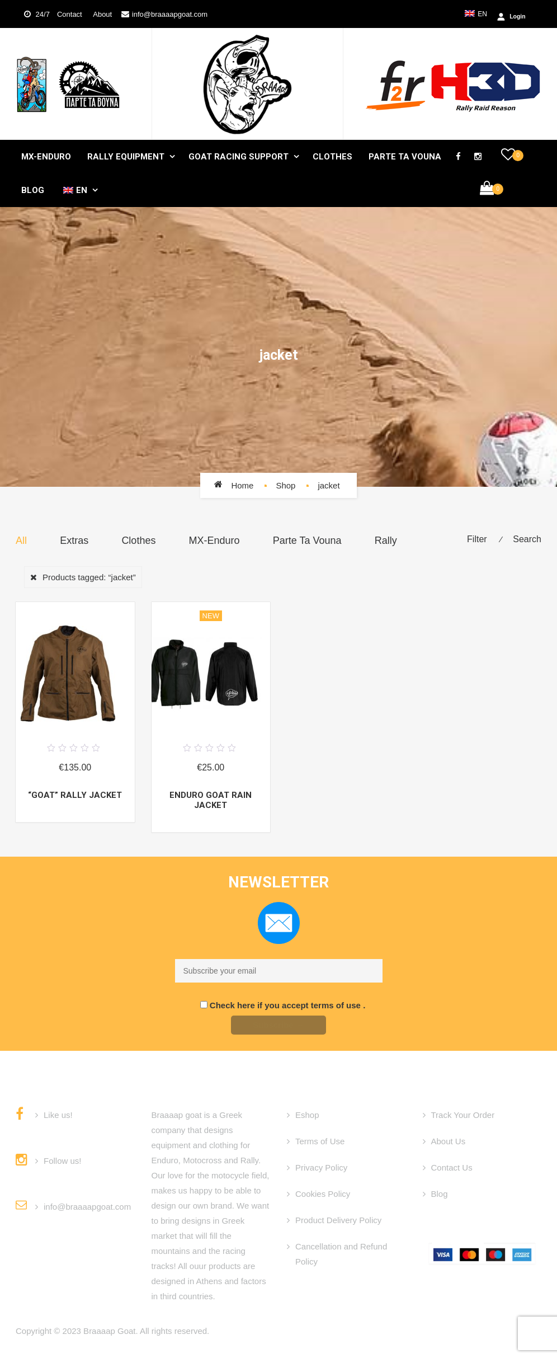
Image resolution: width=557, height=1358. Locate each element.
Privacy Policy (321, 1167)
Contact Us (452, 1167)
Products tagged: (89, 577)
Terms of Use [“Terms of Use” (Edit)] (319, 1141)
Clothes (332, 157)
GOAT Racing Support (238, 157)
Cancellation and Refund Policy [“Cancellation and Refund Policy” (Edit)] (341, 1254)
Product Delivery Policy (338, 1220)
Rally (386, 540)
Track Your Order (463, 1115)
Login (50, 53)
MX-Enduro (46, 157)
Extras (74, 540)
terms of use (337, 1005)
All (21, 540)
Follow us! (63, 1161)
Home (242, 485)
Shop (285, 485)
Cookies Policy (322, 1194)
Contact (70, 14)
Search (527, 539)
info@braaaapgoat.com (169, 14)
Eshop (307, 1115)
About (99, 14)
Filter (477, 539)
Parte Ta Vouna (405, 157)
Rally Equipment (125, 157)
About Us (448, 1141)
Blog (32, 190)
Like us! (58, 1115)
